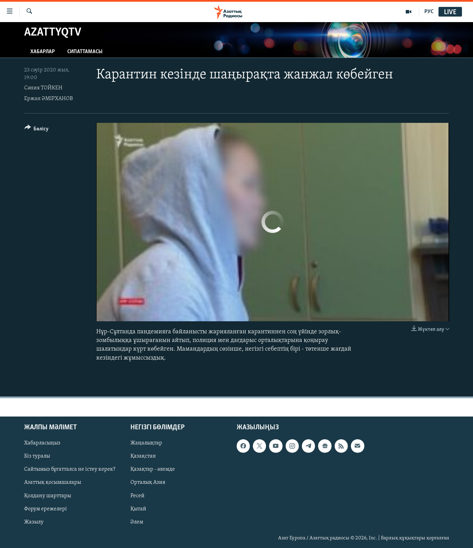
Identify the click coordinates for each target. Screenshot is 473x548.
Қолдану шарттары (47, 495)
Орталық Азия (147, 482)
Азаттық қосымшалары (52, 482)
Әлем (136, 522)
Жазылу (33, 522)
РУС (429, 11)
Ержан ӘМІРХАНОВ (48, 98)
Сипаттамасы (84, 52)
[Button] (36, 130)
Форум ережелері (45, 508)
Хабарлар (42, 52)
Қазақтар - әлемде (152, 469)
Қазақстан (143, 456)
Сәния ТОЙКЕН (43, 88)
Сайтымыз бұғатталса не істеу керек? (69, 469)
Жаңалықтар (146, 443)
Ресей (137, 495)
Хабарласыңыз (42, 443)
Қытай (138, 508)
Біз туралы (37, 456)
